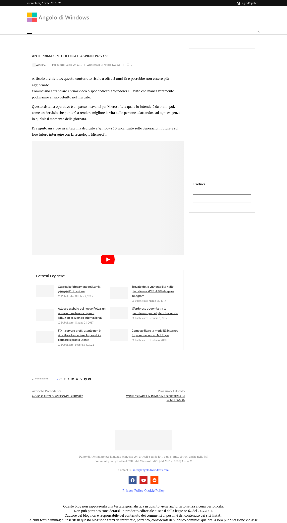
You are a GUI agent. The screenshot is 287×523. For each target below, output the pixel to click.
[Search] (258, 32)
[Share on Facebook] (65, 372)
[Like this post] (60, 372)
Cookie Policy (154, 483)
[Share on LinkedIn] (73, 372)
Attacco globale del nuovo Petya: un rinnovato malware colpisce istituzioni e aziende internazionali (81, 306)
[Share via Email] (89, 372)
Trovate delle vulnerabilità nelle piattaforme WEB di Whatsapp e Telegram (153, 284)
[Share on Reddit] (77, 372)
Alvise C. (39, 64)
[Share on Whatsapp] (81, 372)
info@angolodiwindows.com (151, 463)
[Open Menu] (29, 31)
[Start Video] (108, 256)
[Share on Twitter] (68, 372)
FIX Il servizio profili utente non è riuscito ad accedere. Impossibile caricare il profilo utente (79, 328)
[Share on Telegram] (85, 372)
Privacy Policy (132, 483)
